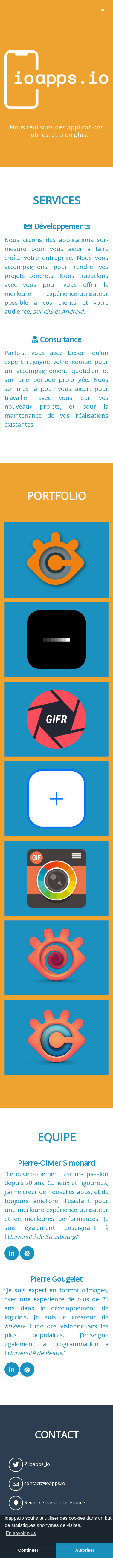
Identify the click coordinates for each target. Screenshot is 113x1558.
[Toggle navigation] (102, 11)
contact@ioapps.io (37, 1484)
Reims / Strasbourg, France (47, 1503)
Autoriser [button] (84, 1550)
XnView (14, 1326)
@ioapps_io (29, 1465)
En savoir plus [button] (21, 1533)
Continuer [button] (28, 1550)
